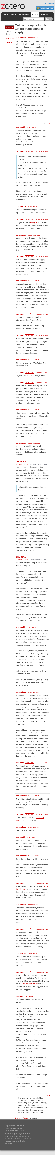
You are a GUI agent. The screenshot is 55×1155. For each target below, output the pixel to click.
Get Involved (45, 14)
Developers (20, 1126)
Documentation (24, 14)
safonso (19, 996)
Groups (13, 14)
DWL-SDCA (21, 461)
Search (9, 42)
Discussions (10, 38)
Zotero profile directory (29, 984)
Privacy (19, 1128)
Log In (44, 3)
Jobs (16, 1131)
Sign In (17, 1118)
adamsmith (20, 127)
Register (51, 3)
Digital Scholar (23, 1134)
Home (6, 14)
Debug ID (33, 223)
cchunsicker (21, 37)
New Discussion (10, 27)
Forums (35, 14)
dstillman (20, 151)
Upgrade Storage (45, 8)
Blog (6, 1126)
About (22, 1131)
